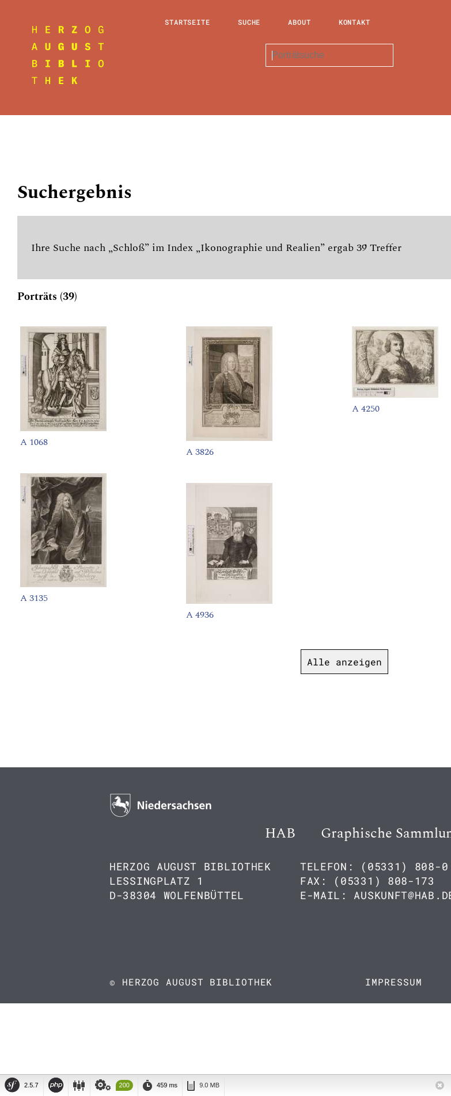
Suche (249, 21)
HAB (280, 833)
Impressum (393, 982)
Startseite (187, 21)
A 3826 (200, 452)
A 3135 (34, 598)
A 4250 (366, 409)
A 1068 (34, 442)
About (299, 21)
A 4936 (200, 615)
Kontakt (354, 21)
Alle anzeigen (344, 662)
